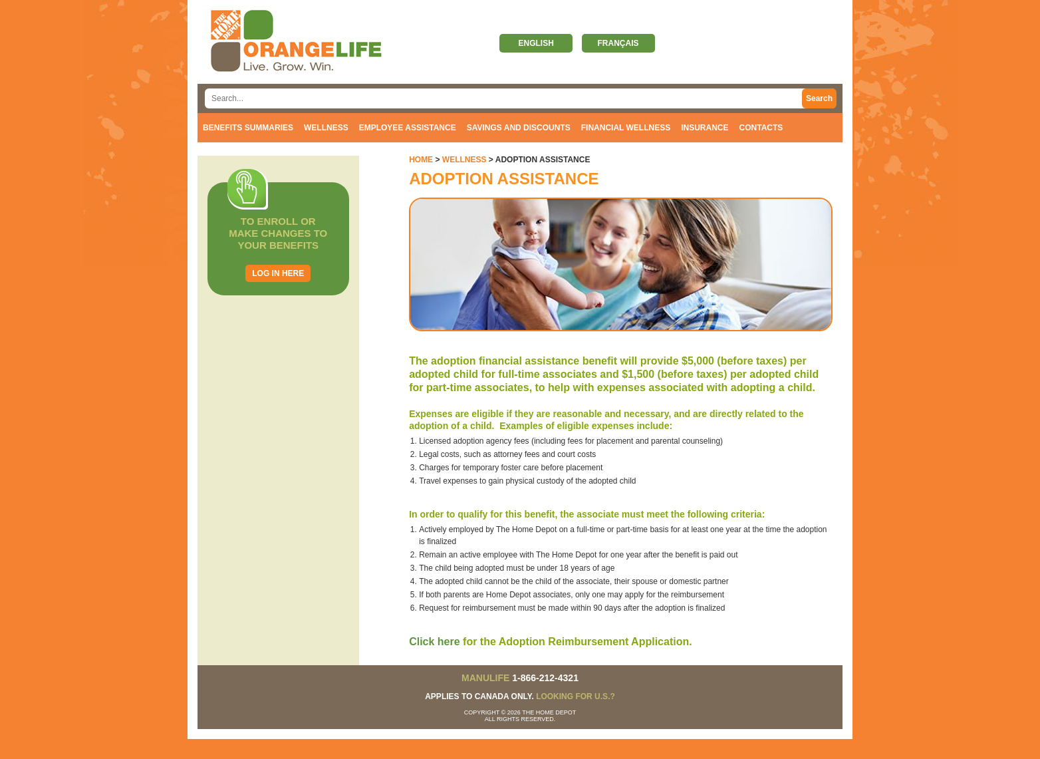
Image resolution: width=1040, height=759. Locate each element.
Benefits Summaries (248, 127)
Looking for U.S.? (575, 696)
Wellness (326, 127)
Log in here (278, 273)
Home (421, 159)
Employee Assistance (407, 127)
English (535, 43)
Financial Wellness (625, 127)
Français (618, 43)
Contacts (761, 127)
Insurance (704, 127)
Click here (434, 641)
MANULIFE (485, 678)
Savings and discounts (519, 127)
